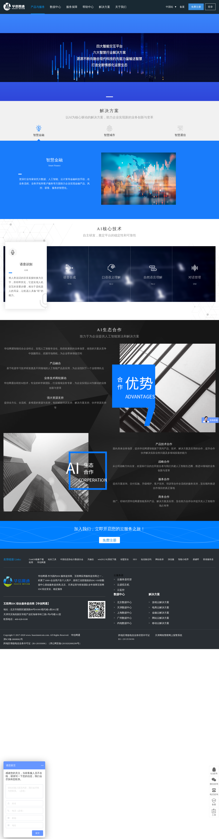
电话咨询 (214, 794)
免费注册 (196, 7)
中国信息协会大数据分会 (71, 559)
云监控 (120, 590)
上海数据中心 (124, 612)
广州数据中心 (124, 618)
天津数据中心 (124, 607)
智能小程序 (183, 559)
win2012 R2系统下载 (107, 559)
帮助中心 (88, 6)
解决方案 (104, 6)
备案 (182, 7)
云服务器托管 (124, 579)
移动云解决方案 (160, 623)
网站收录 (159, 559)
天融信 (90, 559)
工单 (214, 815)
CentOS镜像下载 (36, 559)
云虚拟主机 (123, 584)
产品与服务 (38, 6)
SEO (135, 559)
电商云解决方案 (160, 607)
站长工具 (52, 559)
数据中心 (55, 6)
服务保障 (71, 6)
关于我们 (120, 6)
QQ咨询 (213, 773)
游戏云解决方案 (160, 602)
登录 (210, 7)
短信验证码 (146, 559)
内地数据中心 (124, 623)
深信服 (171, 559)
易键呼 (196, 559)
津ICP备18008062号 (13, 639)
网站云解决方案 (160, 618)
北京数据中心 (124, 602)
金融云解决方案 (160, 612)
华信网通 (41, 562)
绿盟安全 (124, 559)
